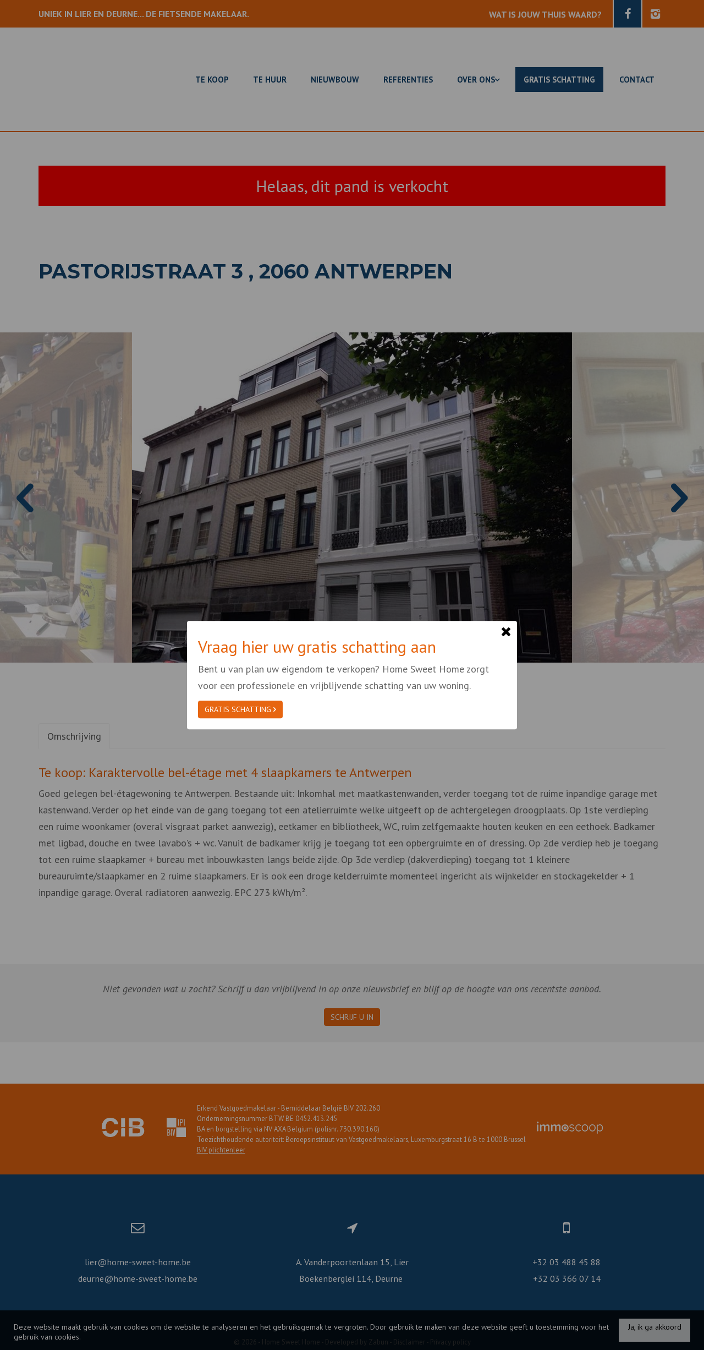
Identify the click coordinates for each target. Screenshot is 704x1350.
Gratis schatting (240, 709)
